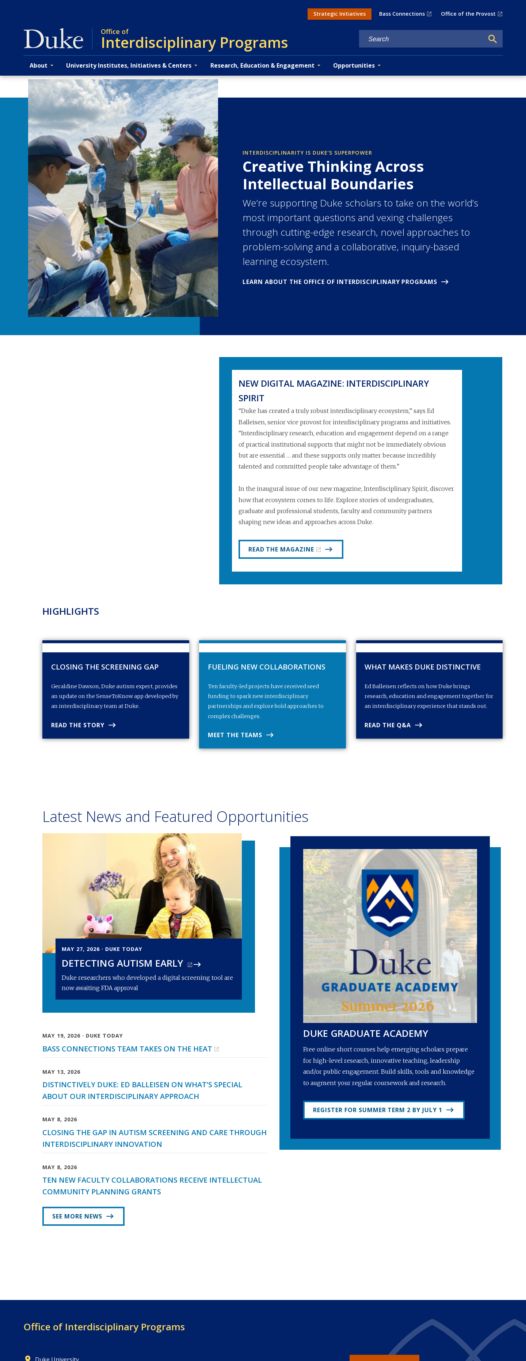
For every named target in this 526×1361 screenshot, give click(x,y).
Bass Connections (402, 13)
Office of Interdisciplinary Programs (104, 1335)
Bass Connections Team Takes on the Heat (127, 1057)
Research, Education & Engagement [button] (262, 65)
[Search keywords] (421, 39)
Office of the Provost (468, 13)
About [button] (38, 65)
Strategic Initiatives (339, 13)
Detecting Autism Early (124, 972)
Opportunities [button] (354, 65)
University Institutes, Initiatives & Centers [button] (128, 65)
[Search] (492, 39)
